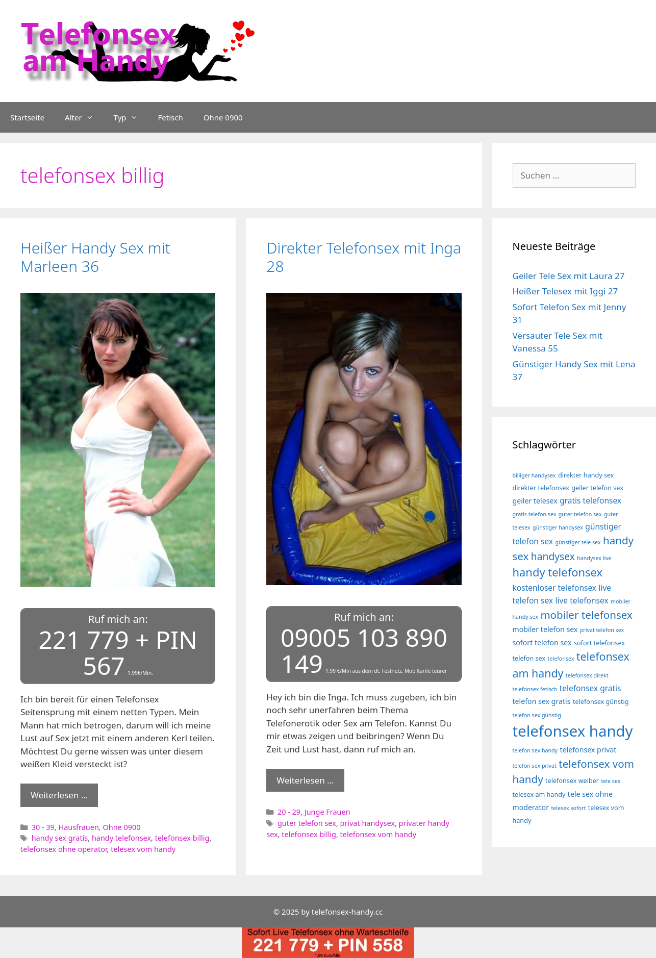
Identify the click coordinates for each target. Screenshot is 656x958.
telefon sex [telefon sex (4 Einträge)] (529, 658)
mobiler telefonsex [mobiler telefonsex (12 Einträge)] (586, 615)
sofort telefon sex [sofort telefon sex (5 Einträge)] (542, 642)
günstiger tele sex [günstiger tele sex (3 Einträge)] (577, 542)
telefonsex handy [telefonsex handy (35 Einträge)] (573, 731)
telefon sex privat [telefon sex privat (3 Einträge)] (535, 765)
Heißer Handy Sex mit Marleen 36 (95, 256)
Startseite (27, 117)
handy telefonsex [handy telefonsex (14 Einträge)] (558, 572)
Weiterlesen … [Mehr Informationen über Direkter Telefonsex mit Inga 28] (305, 780)
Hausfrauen (78, 827)
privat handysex (367, 823)
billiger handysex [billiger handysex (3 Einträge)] (534, 475)
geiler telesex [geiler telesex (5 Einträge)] (535, 501)
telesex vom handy (143, 849)
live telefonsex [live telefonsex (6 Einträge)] (581, 600)
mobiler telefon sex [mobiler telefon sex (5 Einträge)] (545, 629)
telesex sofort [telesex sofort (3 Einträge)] (568, 808)
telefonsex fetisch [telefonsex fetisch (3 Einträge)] (535, 689)
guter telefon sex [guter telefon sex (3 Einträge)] (580, 514)
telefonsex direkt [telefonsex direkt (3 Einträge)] (587, 675)
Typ (131, 117)
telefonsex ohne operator (63, 849)
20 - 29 (288, 812)
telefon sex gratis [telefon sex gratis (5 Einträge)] (542, 701)
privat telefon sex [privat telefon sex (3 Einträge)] (602, 630)
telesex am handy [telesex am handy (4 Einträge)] (539, 794)
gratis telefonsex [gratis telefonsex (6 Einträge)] (590, 500)
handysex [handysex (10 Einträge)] (553, 556)
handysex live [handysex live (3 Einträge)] (594, 558)
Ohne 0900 (223, 117)
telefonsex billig (182, 838)
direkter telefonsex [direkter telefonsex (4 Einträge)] (541, 488)
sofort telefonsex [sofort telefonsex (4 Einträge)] (599, 643)
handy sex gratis (60, 838)
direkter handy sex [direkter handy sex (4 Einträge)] (586, 475)
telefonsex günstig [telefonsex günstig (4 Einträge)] (601, 701)
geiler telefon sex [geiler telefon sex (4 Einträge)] (597, 488)
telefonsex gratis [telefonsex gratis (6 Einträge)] (590, 688)
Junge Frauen (327, 812)
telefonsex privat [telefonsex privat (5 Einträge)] (588, 749)
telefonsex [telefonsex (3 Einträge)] (561, 658)
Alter (84, 117)
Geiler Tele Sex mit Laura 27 (569, 276)
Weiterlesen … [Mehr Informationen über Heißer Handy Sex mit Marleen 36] (59, 795)
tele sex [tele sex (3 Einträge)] (610, 781)
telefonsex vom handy (378, 834)
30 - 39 (43, 827)
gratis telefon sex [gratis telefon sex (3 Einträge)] (535, 514)
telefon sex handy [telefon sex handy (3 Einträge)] (535, 750)
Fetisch (170, 117)
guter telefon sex (306, 823)
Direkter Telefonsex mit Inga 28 (363, 256)
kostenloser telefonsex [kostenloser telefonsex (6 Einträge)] (555, 587)
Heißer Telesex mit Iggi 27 (565, 291)
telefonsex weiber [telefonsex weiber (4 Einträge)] (572, 780)
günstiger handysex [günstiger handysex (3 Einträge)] (558, 527)
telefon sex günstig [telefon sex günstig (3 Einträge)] (537, 715)
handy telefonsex (121, 838)
